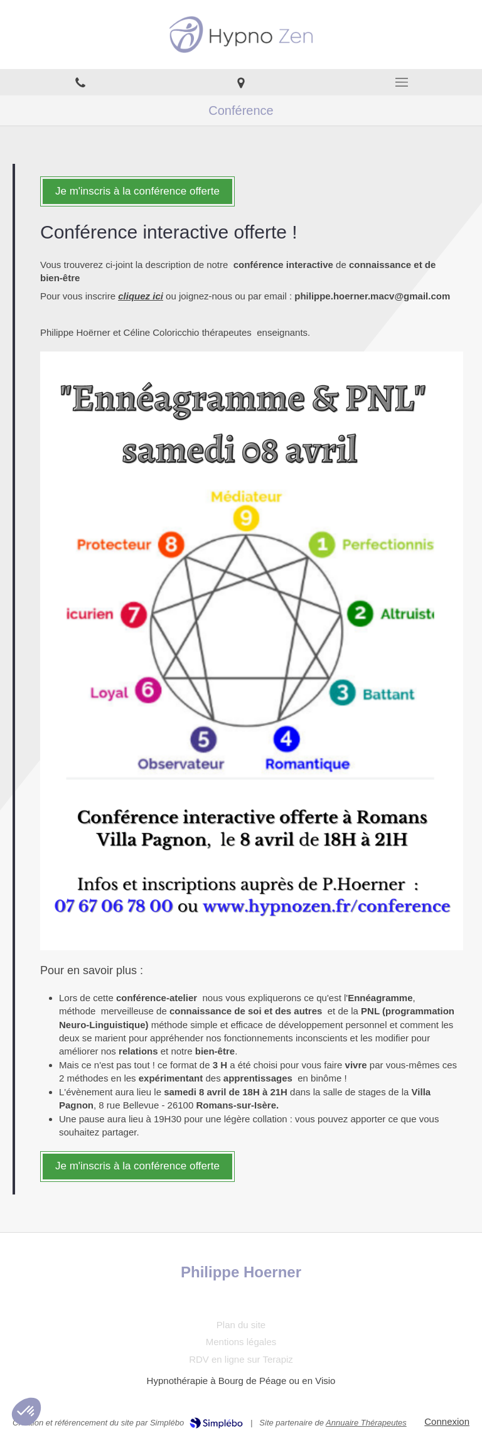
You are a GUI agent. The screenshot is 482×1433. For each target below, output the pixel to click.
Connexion (446, 1421)
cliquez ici (140, 296)
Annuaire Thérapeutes (366, 1422)
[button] (26, 1412)
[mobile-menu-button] (401, 82)
